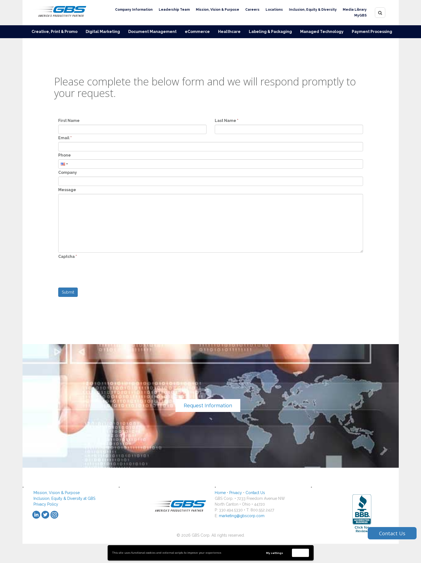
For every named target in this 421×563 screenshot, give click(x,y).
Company (67, 172)
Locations (274, 10)
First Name (69, 120)
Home (220, 492)
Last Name (226, 120)
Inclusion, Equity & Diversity (313, 10)
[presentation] (100, 271)
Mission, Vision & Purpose (217, 10)
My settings (274, 552)
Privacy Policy (46, 504)
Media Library (355, 10)
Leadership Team (174, 10)
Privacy (235, 492)
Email (65, 138)
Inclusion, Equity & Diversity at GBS (64, 498)
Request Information (208, 405)
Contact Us (255, 492)
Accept (300, 552)
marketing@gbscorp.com (241, 516)
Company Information (134, 10)
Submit (68, 292)
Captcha (67, 256)
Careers (252, 10)
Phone (64, 155)
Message (67, 190)
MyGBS (360, 15)
